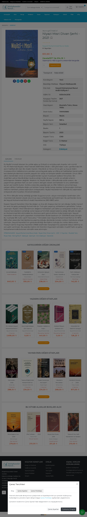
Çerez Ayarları (53, 509)
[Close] (77, 484)
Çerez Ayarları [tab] (22, 491)
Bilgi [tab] (12, 491)
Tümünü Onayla (68, 509)
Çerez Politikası (46, 498)
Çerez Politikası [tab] (36, 491)
